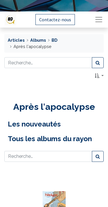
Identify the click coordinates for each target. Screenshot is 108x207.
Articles (16, 40)
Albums (38, 40)
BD (54, 40)
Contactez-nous (55, 19)
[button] (99, 75)
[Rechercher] (98, 62)
